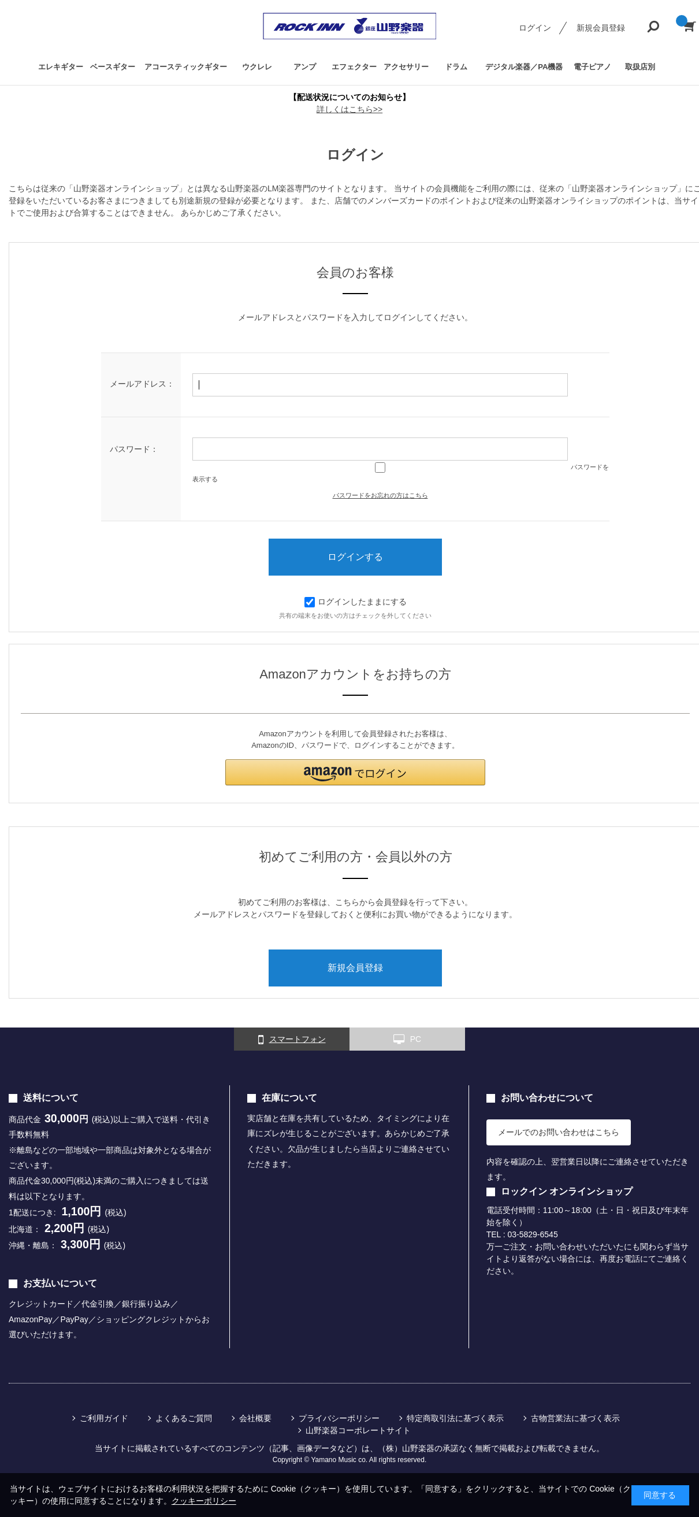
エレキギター (60, 66)
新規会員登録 (601, 27)
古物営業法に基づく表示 (575, 1418)
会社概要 (255, 1418)
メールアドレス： (142, 383)
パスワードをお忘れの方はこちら (380, 495)
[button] (355, 772)
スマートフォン (292, 1039)
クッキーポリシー (204, 1500)
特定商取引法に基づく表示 (455, 1418)
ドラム (456, 66)
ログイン (535, 27)
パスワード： (134, 449)
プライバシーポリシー (339, 1418)
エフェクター (354, 66)
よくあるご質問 (183, 1418)
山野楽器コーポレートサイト (358, 1430)
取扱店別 (640, 66)
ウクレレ (257, 66)
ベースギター (112, 66)
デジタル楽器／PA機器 (524, 66)
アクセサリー (406, 66)
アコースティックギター (185, 66)
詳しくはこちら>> (349, 109)
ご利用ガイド (104, 1418)
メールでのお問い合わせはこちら (558, 1132)
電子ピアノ (592, 66)
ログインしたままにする (355, 601)
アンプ (304, 66)
